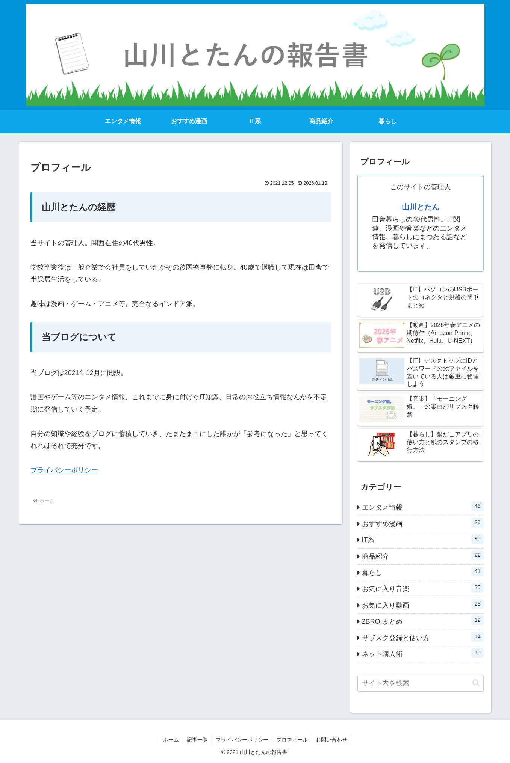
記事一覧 (197, 740)
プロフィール (292, 740)
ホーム (171, 740)
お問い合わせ (331, 740)
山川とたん (420, 207)
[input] (420, 683)
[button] (476, 683)
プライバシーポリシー (64, 470)
